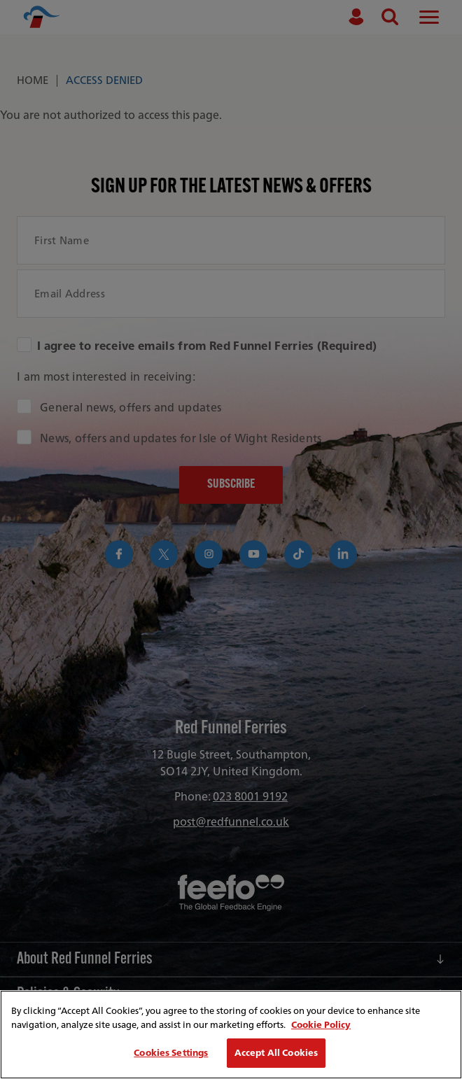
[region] (231, 1034)
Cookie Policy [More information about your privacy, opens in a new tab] (321, 1025)
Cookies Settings (171, 1053)
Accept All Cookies (276, 1053)
